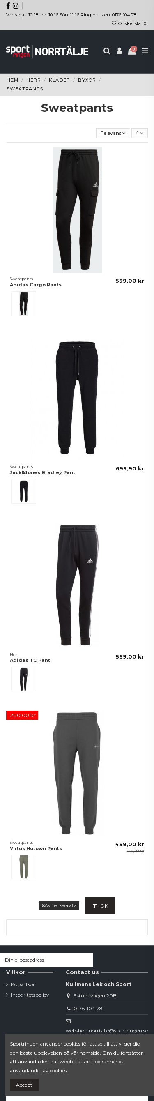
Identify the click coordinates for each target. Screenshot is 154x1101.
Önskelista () (129, 23)
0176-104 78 (88, 1008)
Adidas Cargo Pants (36, 285)
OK (100, 906)
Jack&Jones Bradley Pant (42, 472)
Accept (24, 1085)
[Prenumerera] (85, 959)
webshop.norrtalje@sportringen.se (107, 1030)
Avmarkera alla (59, 905)
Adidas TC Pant (30, 660)
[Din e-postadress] (39, 959)
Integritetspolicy (30, 995)
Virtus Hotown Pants (36, 848)
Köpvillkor (23, 984)
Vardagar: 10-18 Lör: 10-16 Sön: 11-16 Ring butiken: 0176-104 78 (71, 15)
